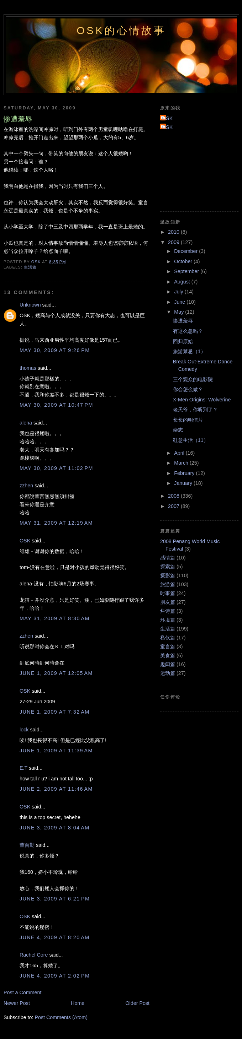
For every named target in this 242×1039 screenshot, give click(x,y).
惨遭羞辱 (183, 321)
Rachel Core (34, 955)
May (179, 312)
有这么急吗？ (188, 331)
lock (24, 729)
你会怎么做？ (188, 389)
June (180, 302)
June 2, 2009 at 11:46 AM (56, 789)
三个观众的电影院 (193, 379)
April (180, 453)
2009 (174, 242)
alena (26, 423)
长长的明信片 (188, 420)
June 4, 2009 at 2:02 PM (55, 976)
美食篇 (167, 655)
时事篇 (167, 593)
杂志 (178, 430)
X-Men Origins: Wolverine (202, 399)
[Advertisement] (192, 174)
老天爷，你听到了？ (195, 409)
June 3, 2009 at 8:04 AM (54, 827)
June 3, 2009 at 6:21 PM (55, 899)
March (182, 463)
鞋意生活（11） (191, 440)
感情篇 (167, 558)
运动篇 (167, 673)
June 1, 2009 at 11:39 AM (56, 750)
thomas (28, 368)
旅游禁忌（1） (189, 351)
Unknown (30, 305)
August (182, 282)
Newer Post (17, 1003)
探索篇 (167, 566)
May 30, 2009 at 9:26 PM (55, 350)
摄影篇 (167, 575)
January (184, 483)
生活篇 (30, 267)
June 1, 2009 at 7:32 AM (54, 712)
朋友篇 (167, 602)
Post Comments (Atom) (61, 1017)
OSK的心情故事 (121, 30)
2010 (174, 232)
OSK (25, 540)
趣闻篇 (167, 664)
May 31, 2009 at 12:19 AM (56, 523)
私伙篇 (167, 637)
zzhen (26, 485)
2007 (174, 506)
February (185, 473)
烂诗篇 (167, 611)
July (179, 291)
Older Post (137, 1003)
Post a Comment (22, 992)
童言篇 (167, 646)
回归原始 (183, 341)
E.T (23, 768)
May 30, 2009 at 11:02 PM (56, 468)
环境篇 (167, 620)
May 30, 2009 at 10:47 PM (56, 405)
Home (77, 1003)
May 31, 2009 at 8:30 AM (55, 618)
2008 (174, 496)
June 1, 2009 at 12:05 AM (56, 673)
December (186, 251)
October (184, 261)
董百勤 (27, 845)
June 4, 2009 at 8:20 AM (54, 937)
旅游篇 (167, 584)
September (187, 271)
